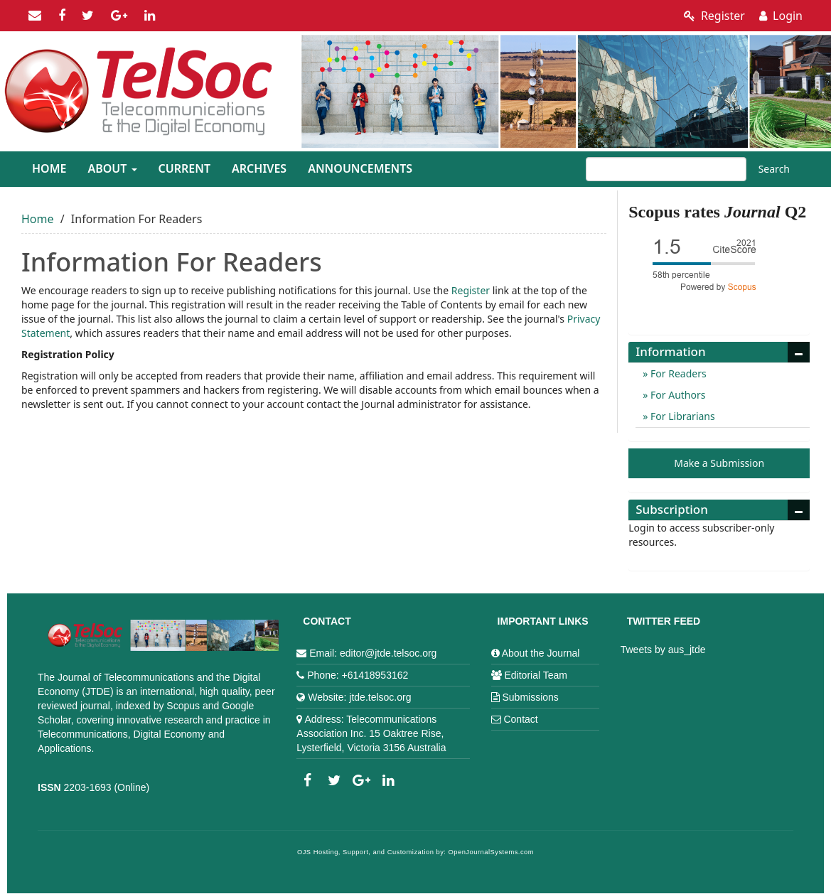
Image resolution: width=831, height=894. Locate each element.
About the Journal (541, 653)
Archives (259, 168)
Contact (520, 719)
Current (184, 168)
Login (781, 15)
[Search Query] (666, 169)
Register (714, 15)
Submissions (530, 697)
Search (774, 169)
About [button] (111, 168)
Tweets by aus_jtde (663, 649)
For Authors (676, 395)
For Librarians (681, 416)
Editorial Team (535, 675)
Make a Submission (719, 463)
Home (49, 168)
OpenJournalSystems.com (492, 852)
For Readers (677, 373)
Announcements (360, 168)
